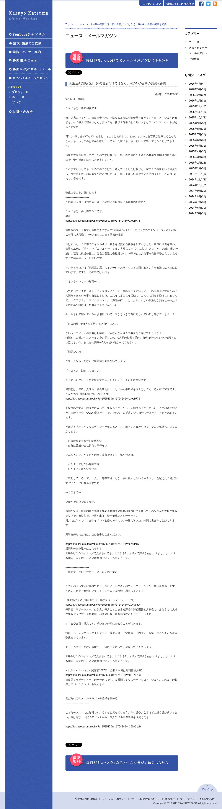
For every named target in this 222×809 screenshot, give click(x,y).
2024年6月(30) (197, 207)
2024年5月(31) (197, 213)
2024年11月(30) (198, 179)
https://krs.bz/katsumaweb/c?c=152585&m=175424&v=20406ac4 (103, 604)
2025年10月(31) (198, 117)
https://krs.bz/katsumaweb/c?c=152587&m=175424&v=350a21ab (103, 726)
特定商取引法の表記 (86, 799)
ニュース (194, 42)
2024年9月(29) (197, 190)
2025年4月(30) (197, 151)
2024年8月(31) (197, 196)
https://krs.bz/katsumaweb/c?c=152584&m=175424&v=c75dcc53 (102, 543)
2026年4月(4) (196, 83)
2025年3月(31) (197, 157)
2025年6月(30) (197, 140)
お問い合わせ (207, 799)
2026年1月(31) (197, 100)
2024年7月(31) (197, 202)
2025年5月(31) (197, 145)
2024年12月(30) (198, 173)
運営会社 (170, 799)
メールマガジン (198, 53)
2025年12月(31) (198, 106)
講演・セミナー (198, 47)
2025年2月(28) (197, 162)
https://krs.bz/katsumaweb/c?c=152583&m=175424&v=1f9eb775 (102, 220)
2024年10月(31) (198, 185)
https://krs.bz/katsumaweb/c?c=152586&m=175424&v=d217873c (103, 674)
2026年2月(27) (197, 95)
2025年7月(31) (197, 134)
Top (67, 24)
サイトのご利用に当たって (145, 799)
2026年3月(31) (197, 89)
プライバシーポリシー (114, 799)
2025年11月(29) (198, 111)
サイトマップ (187, 799)
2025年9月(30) (197, 123)
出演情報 (194, 59)
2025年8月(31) (197, 128)
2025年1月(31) (197, 168)
